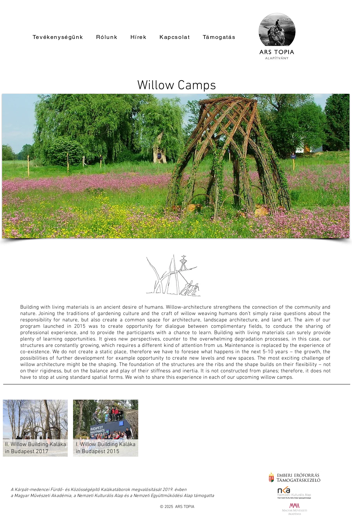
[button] (176, 166)
